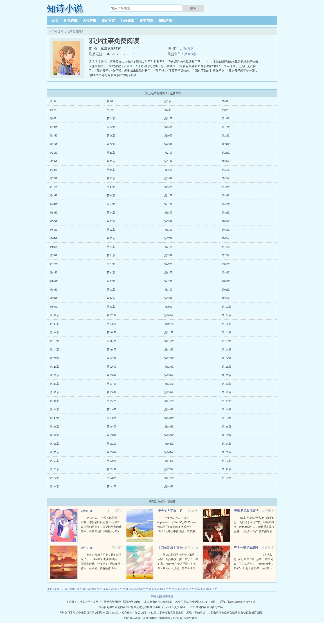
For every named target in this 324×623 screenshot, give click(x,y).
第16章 (226, 127)
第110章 (111, 332)
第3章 (167, 101)
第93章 (54, 298)
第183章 (190, 54)
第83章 (168, 272)
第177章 (54, 478)
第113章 (54, 341)
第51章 (168, 204)
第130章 (111, 375)
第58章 (111, 221)
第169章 (54, 460)
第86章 (111, 281)
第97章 (54, 306)
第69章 (54, 246)
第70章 (111, 246)
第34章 (111, 169)
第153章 (54, 426)
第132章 (226, 375)
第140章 (226, 392)
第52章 (226, 204)
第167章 (169, 452)
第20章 (226, 135)
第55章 (168, 212)
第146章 (111, 409)
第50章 (111, 204)
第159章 (169, 435)
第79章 (168, 264)
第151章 (169, 418)
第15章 (168, 127)
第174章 (111, 469)
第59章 (168, 221)
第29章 (54, 161)
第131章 (169, 375)
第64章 (226, 229)
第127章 (169, 366)
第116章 (226, 341)
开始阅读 (187, 48)
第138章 (111, 392)
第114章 (111, 341)
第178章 (111, 478)
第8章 (225, 109)
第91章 (168, 289)
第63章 (168, 229)
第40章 (226, 178)
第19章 (168, 135)
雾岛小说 (154, 589)
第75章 (168, 255)
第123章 (169, 358)
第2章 (110, 101)
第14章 (111, 127)
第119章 (169, 349)
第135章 (169, 383)
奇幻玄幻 (108, 21)
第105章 (54, 323)
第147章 (169, 409)
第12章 (226, 118)
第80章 (226, 264)
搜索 (193, 8)
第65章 (54, 238)
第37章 (54, 178)
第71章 (168, 246)
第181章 (54, 486)
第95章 (168, 298)
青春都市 (146, 21)
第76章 (226, 255)
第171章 (169, 460)
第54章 (111, 212)
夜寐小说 (177, 589)
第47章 (168, 195)
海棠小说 (188, 589)
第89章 (54, 289)
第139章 (169, 392)
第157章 (54, 435)
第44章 (226, 187)
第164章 (226, 443)
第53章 (54, 212)
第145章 (54, 409)
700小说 (51, 589)
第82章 (111, 272)
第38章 (111, 178)
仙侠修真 (127, 21)
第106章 (111, 323)
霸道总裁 (165, 21)
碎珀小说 (73, 589)
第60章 (226, 221)
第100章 (226, 306)
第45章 (54, 195)
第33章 (54, 169)
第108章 (226, 323)
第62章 (111, 229)
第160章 (226, 435)
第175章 (169, 469)
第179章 (169, 478)
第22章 (111, 144)
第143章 (169, 400)
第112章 (226, 332)
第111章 (168, 332)
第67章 (168, 238)
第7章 (167, 109)
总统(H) (86, 511)
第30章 (111, 161)
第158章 (111, 435)
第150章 (111, 418)
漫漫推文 (96, 589)
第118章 (111, 349)
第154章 (111, 426)
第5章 (53, 109)
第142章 (111, 400)
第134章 (111, 383)
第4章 (225, 101)
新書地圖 (167, 596)
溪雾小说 (108, 589)
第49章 (54, 204)
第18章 (111, 135)
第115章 (169, 341)
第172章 (226, 460)
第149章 (54, 418)
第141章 (54, 400)
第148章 (226, 409)
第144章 (226, 400)
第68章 (226, 238)
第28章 (226, 152)
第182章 (111, 486)
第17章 (54, 135)
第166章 (111, 452)
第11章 (168, 118)
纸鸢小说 (85, 589)
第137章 (54, 392)
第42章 (111, 187)
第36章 (226, 169)
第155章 (169, 426)
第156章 (226, 426)
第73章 (54, 255)
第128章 (226, 366)
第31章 (168, 161)
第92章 (226, 289)
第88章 (226, 281)
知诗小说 (55, 31)
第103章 (169, 315)
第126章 (111, 366)
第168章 (226, 452)
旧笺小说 (165, 589)
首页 (55, 21)
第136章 (226, 383)
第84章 (226, 272)
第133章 (54, 383)
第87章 (168, 281)
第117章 (54, 349)
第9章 (53, 118)
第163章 (169, 443)
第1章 (53, 101)
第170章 (111, 460)
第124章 (226, 358)
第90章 (111, 289)
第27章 (168, 152)
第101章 (54, 315)
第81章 (54, 272)
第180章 (226, 478)
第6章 (110, 109)
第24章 (226, 144)
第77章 (54, 264)
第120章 (226, 349)
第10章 (111, 118)
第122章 (111, 358)
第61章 (54, 229)
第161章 (54, 443)
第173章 (54, 469)
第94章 (111, 298)
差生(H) (86, 548)
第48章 (226, 195)
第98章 (111, 306)
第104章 (226, 315)
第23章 (168, 144)
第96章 (226, 298)
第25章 (54, 152)
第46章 (111, 195)
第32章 (226, 161)
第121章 (54, 358)
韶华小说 (200, 589)
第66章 (111, 238)
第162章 (111, 443)
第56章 (226, 212)
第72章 (226, 246)
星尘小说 (62, 589)
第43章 (168, 187)
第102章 (111, 315)
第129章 (54, 375)
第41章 (54, 187)
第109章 (54, 332)
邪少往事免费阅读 (72, 31)
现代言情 (70, 21)
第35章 (168, 169)
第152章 (226, 418)
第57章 (54, 221)
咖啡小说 (142, 589)
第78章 (111, 264)
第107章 (169, 323)
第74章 (111, 255)
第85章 (54, 281)
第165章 (54, 452)
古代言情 (89, 21)
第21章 (54, 144)
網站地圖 (156, 596)
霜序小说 (211, 589)
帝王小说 (119, 589)
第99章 (168, 306)
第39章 (168, 178)
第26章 (111, 152)
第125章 (54, 366)
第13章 (54, 127)
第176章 (226, 469)
